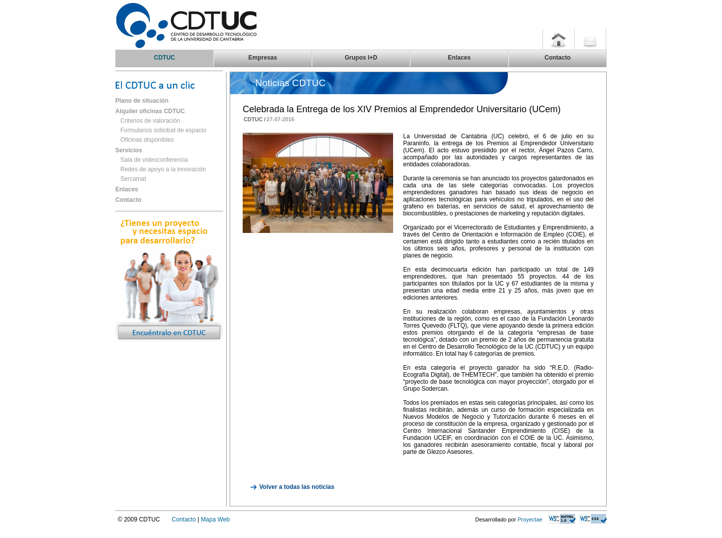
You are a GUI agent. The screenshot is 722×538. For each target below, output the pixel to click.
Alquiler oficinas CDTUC (150, 111)
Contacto (128, 199)
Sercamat (133, 178)
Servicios (128, 150)
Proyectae (530, 519)
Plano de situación (141, 100)
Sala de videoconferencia (154, 159)
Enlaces (126, 189)
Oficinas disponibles (147, 139)
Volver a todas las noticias (296, 486)
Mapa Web (215, 519)
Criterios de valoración (150, 120)
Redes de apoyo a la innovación (163, 169)
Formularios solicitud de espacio (163, 130)
